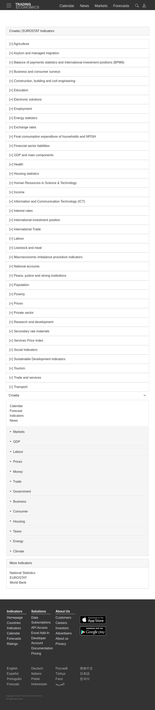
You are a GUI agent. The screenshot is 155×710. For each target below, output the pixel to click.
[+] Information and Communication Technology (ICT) (47, 201)
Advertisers (64, 633)
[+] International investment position (34, 220)
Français (13, 684)
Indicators (17, 415)
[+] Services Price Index (26, 340)
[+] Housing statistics (24, 173)
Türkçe (60, 673)
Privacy (61, 644)
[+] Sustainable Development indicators (37, 359)
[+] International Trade (25, 229)
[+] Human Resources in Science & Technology (43, 183)
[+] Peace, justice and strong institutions (37, 275)
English (12, 668)
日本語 (85, 673)
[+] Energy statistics (23, 118)
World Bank (18, 582)
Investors (62, 628)
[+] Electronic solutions (25, 99)
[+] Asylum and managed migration (34, 53)
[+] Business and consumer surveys (34, 71)
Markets (17, 432)
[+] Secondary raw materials (29, 331)
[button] (144, 6)
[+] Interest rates (21, 210)
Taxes (15, 531)
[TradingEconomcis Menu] (10, 5)
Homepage (15, 617)
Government (20, 491)
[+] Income (16, 192)
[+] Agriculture (19, 44)
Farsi (59, 679)
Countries (14, 623)
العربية (60, 684)
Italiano (36, 673)
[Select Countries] (77, 395)
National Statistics (22, 573)
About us (62, 638)
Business (18, 501)
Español (13, 673)
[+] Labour (16, 238)
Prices (16, 461)
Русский (61, 668)
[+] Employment (20, 108)
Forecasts (14, 638)
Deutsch (37, 668)
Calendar (16, 406)
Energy (16, 541)
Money (16, 472)
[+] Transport (18, 387)
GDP (15, 442)
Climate (17, 551)
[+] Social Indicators (23, 349)
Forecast (16, 411)
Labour (16, 452)
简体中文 (86, 668)
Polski (35, 679)
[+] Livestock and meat (25, 247)
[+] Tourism (17, 368)
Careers (61, 623)
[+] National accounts (24, 266)
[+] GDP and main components (31, 155)
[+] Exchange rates (22, 127)
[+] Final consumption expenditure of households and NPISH (52, 136)
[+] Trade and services (25, 377)
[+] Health (16, 164)
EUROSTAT (18, 577)
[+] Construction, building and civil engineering (42, 81)
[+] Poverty (17, 294)
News (14, 420)
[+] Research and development (31, 322)
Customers (63, 617)
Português (14, 679)
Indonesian (39, 684)
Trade (15, 481)
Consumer (19, 511)
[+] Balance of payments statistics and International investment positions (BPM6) (66, 62)
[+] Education (18, 90)
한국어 (85, 679)
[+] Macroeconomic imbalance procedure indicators (45, 257)
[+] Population (19, 285)
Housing (17, 521)
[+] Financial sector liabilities (29, 146)
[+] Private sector (21, 312)
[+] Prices (16, 303)
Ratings (12, 644)
